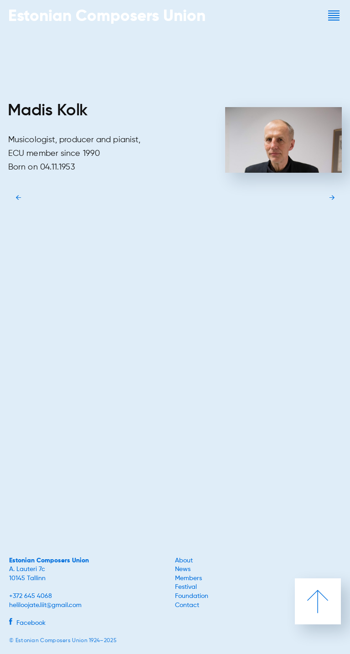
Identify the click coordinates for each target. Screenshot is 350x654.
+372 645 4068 (30, 596)
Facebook (27, 623)
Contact (187, 605)
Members (188, 578)
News (182, 569)
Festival (186, 587)
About (184, 560)
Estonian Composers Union (49, 560)
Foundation (191, 596)
